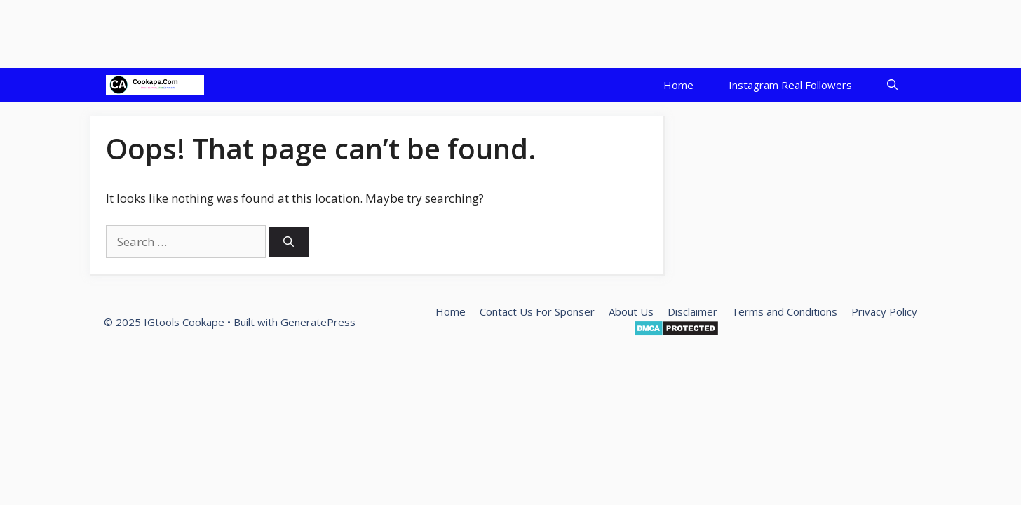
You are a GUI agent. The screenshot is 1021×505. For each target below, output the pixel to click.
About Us (631, 311)
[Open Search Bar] (892, 85)
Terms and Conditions (784, 311)
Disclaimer (692, 311)
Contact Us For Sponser (537, 311)
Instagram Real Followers (790, 85)
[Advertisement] (255, 31)
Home (678, 85)
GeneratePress (318, 322)
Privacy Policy (884, 311)
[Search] (289, 242)
